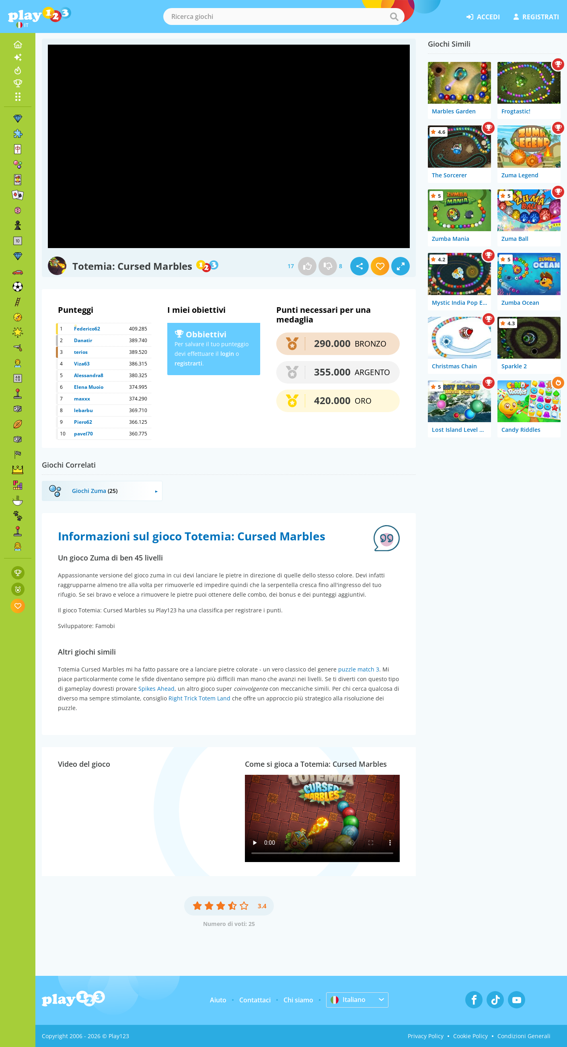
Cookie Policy (470, 1036)
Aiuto (218, 1000)
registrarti (188, 363)
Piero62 (83, 422)
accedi (483, 16)
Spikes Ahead (156, 688)
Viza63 (82, 363)
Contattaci (255, 1000)
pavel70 (83, 433)
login (227, 353)
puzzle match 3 (358, 669)
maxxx (82, 398)
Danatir (83, 340)
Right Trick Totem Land (199, 698)
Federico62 (87, 328)
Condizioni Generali (524, 1036)
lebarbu (83, 410)
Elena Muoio (88, 387)
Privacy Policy (426, 1036)
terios (81, 352)
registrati (536, 16)
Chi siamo (298, 1000)
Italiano (348, 999)
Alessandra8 (88, 375)
